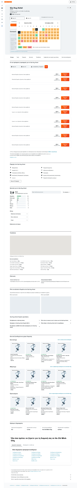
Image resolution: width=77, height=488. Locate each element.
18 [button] (22, 38)
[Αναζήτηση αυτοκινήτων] (2, 10)
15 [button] (33, 35)
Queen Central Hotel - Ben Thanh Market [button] (16, 388)
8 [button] (33, 32)
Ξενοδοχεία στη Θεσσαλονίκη (55, 457)
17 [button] (19, 38)
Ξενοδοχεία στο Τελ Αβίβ (55, 460)
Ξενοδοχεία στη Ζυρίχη (35, 457)
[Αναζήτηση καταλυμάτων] (2, 8)
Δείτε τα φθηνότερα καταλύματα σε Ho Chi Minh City (60, 371)
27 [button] (27, 41)
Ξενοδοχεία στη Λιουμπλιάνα (18, 460)
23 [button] (36, 38)
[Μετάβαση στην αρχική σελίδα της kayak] (8, 2)
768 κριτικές (17, 14)
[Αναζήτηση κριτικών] (47, 197)
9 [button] (36, 32)
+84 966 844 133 (13, 12)
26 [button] (25, 41)
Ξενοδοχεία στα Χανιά (17, 457)
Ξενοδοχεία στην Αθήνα (35, 458)
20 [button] (27, 38)
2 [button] (36, 29)
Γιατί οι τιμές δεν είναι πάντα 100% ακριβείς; (41, 484)
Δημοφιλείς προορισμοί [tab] (16, 449)
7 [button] (30, 32)
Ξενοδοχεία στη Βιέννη (17, 458)
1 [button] (33, 29)
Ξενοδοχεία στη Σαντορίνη (18, 462)
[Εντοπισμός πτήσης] (2, 16)
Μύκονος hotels (53, 462)
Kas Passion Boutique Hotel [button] (31, 387)
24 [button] (19, 41)
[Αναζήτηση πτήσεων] (2, 5)
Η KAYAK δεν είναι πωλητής (41, 479)
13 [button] (27, 35)
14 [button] (30, 35)
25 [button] (22, 41)
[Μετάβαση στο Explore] (2, 14)
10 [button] (19, 35)
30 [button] (36, 41)
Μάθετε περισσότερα (52, 156)
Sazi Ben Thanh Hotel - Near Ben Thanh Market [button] (62, 361)
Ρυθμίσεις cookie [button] (13, 162)
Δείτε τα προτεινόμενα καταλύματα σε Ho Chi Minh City (60, 398)
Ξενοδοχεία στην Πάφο (35, 462)
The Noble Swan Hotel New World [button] (48, 387)
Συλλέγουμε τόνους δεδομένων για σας (41, 482)
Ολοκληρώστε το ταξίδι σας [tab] (28, 449)
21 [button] (30, 38)
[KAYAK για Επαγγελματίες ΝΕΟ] (2, 19)
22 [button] (33, 38)
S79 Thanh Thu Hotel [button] (60, 387)
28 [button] (30, 41)
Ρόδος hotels (33, 463)
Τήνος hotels (52, 463)
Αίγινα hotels (15, 465)
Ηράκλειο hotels (16, 463)
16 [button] (36, 35)
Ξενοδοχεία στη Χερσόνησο (36, 460)
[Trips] (2, 22)
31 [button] (19, 44)
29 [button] (33, 41)
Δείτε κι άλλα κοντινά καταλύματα (64, 344)
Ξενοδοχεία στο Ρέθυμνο (55, 458)
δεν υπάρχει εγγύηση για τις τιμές (35, 476)
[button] (2, 2)
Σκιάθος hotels (34, 465)
